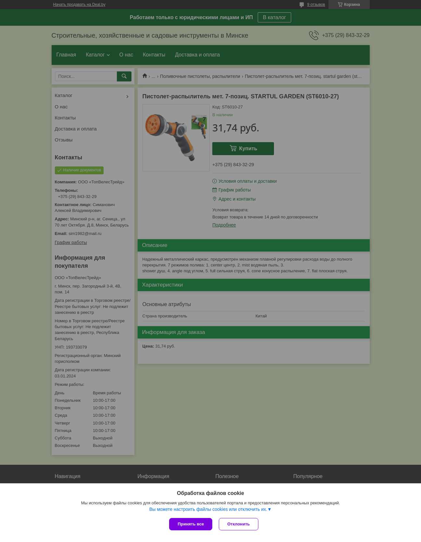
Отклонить (238, 524)
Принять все (191, 524)
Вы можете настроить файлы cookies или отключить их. (208, 509)
